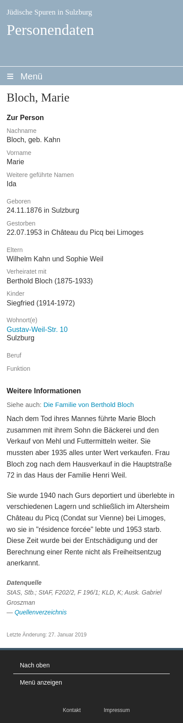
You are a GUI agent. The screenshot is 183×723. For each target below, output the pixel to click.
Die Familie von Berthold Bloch (88, 404)
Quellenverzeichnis (41, 612)
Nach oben (35, 665)
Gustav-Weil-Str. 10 (37, 329)
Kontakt (72, 710)
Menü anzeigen (41, 682)
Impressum (117, 710)
